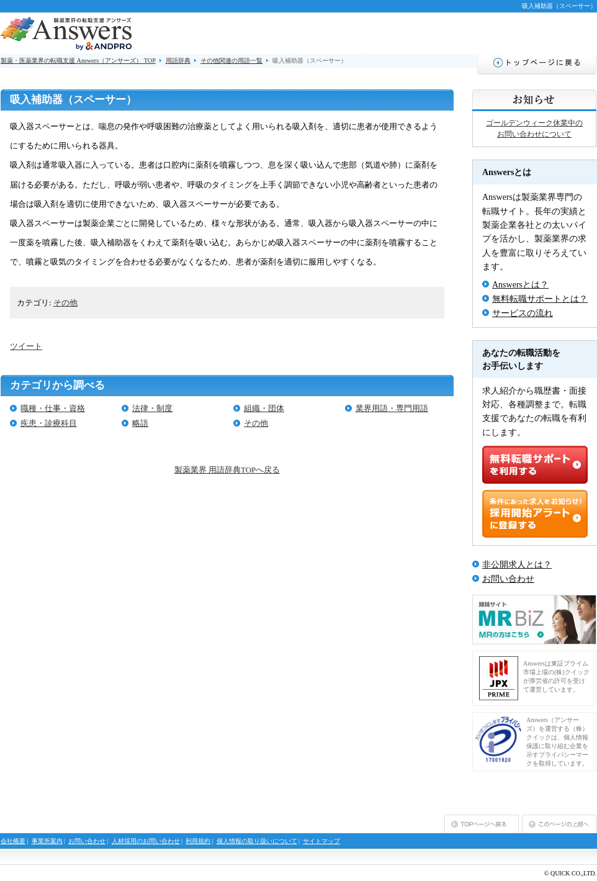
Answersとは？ (520, 284)
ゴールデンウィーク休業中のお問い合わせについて (534, 128)
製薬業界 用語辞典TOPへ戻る (227, 469)
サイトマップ (321, 841)
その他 (65, 302)
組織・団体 (264, 408)
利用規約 (198, 841)
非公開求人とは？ (517, 564)
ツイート (26, 346)
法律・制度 (152, 408)
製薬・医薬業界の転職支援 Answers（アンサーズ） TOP (78, 60)
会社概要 (13, 841)
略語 (140, 423)
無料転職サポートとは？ (540, 299)
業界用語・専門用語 (392, 408)
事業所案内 (47, 841)
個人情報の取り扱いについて (257, 841)
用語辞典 (178, 60)
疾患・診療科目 (48, 423)
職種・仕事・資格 (52, 408)
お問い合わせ (508, 579)
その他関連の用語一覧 (231, 60)
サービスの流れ (522, 313)
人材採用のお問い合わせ (146, 841)
